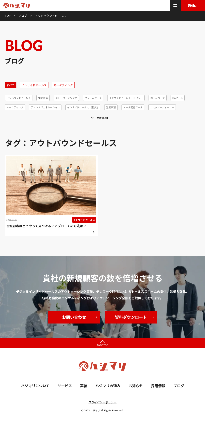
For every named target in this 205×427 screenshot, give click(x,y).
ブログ (178, 385)
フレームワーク (93, 97)
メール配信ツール (133, 107)
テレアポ (65, 116)
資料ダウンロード (131, 317)
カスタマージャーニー (162, 107)
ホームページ (157, 97)
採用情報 (158, 385)
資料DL (193, 5)
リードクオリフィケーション (22, 116)
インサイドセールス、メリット (126, 97)
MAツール (177, 97)
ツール (49, 116)
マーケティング (63, 85)
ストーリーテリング (66, 97)
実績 (83, 385)
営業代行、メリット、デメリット (173, 116)
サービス (65, 385)
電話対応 (43, 97)
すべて (11, 85)
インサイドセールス (34, 85)
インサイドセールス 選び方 (82, 107)
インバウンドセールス (19, 97)
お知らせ (136, 385)
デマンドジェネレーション (45, 107)
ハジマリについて (35, 385)
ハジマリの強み (108, 385)
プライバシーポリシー (102, 402)
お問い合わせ (74, 317)
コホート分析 (140, 116)
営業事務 (111, 107)
